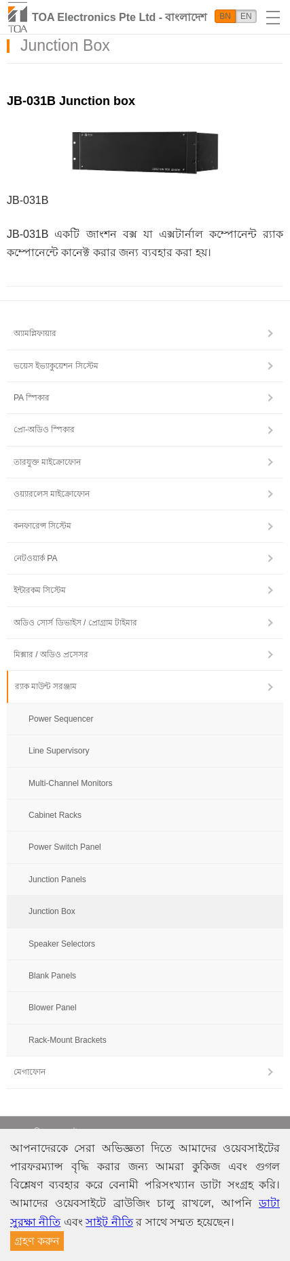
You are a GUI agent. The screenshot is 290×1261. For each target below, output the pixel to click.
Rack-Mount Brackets (68, 1040)
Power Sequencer (61, 719)
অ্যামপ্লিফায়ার (35, 333)
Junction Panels (57, 879)
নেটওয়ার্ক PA (35, 558)
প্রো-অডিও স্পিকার (44, 429)
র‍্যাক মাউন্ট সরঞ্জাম (46, 686)
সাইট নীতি (109, 1222)
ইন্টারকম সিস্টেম (40, 590)
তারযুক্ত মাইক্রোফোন (47, 462)
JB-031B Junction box (71, 101)
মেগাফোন (30, 1072)
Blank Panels (52, 975)
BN (225, 16)
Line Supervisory (59, 751)
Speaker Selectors (62, 944)
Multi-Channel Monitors (70, 783)
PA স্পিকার (32, 397)
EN (246, 16)
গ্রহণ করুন (37, 1241)
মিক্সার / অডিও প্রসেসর (51, 654)
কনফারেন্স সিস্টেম (42, 526)
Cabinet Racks (55, 815)
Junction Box (52, 911)
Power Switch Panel (65, 847)
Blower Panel (53, 1007)
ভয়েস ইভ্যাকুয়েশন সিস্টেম (56, 366)
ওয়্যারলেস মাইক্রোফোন (52, 494)
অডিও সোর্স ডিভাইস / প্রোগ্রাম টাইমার (75, 622)
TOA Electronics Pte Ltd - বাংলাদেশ (119, 17)
